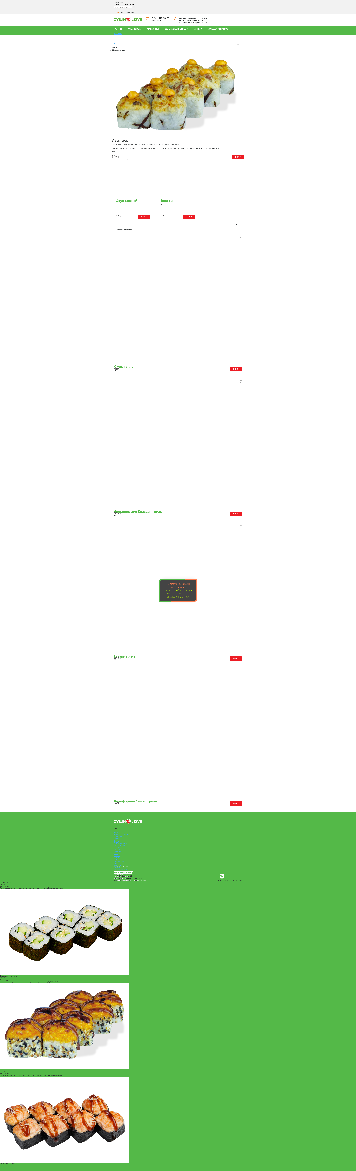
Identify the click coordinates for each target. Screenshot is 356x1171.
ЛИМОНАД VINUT (120, 861)
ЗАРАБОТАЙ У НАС (218, 29)
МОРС (116, 859)
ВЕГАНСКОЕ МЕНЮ (120, 844)
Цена (129, 44)
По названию (118, 44)
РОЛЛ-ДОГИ (118, 852)
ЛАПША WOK (118, 848)
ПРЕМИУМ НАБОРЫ (121, 834)
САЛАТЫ (117, 855)
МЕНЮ (118, 29)
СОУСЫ (116, 857)
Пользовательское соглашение (123, 872)
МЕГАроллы (118, 836)
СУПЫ (116, 853)
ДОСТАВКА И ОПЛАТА (176, 29)
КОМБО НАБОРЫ (120, 846)
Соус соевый (126, 201)
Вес (125, 44)
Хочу (238, 157)
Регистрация (130, 12)
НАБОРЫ (117, 832)
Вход (122, 12)
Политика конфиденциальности (123, 870)
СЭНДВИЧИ (118, 850)
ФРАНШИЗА (134, 29)
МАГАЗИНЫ (153, 29)
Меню (116, 863)
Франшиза (117, 865)
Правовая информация (120, 874)
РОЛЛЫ (116, 838)
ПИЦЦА (116, 842)
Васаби (167, 201)
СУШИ (116, 840)
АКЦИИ (198, 29)
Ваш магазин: (118, 2)
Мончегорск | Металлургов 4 (124, 4)
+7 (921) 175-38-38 (159, 18)
